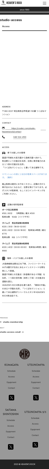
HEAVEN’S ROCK (14, 3)
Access (11, 376)
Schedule (11, 371)
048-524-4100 (19, 137)
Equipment (11, 382)
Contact (11, 388)
